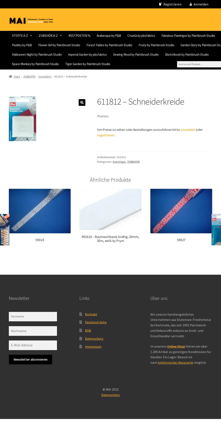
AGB (88, 339)
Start (17, 85)
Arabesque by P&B (109, 36)
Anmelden (201, 4)
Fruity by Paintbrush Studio (82, 54)
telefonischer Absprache (175, 371)
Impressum (93, 355)
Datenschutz (94, 347)
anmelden (187, 139)
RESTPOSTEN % (79, 36)
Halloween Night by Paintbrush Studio (182, 54)
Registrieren (172, 4)
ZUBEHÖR (29, 85)
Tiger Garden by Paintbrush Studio (34, 73)
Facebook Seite (96, 331)
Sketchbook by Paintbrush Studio (131, 64)
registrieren (105, 144)
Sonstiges (44, 85)
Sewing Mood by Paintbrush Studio (80, 64)
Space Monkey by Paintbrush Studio (182, 64)
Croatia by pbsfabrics (141, 36)
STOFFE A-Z (22, 36)
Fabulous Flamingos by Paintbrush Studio (39, 45)
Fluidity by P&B (82, 45)
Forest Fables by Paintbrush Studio (35, 54)
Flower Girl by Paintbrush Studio (119, 45)
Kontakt (91, 323)
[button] (82, 111)
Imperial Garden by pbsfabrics (31, 64)
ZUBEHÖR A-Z (50, 36)
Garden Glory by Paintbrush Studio (128, 54)
